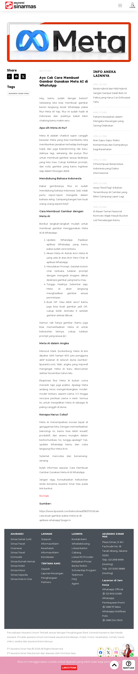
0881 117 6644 (113, 606)
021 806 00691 (114, 593)
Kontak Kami (79, 539)
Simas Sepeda (19, 574)
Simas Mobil (18, 565)
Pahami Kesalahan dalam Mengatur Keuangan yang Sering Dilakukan (108, 121)
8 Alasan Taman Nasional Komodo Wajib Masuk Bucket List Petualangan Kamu (110, 216)
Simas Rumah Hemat (23, 561)
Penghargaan (49, 577)
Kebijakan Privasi (81, 561)
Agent (75, 583)
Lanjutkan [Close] (69, 667)
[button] (132, 5)
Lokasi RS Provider (82, 557)
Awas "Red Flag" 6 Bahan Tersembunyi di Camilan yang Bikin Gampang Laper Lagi (110, 192)
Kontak (44, 496)
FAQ (74, 579)
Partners (46, 582)
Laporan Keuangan (52, 573)
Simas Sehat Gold (21, 539)
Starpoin (46, 539)
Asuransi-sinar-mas (19, 93)
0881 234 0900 (114, 620)
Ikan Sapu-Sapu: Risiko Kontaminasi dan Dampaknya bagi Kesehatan (110, 144)
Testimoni (77, 574)
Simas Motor (18, 570)
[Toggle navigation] (120, 5)
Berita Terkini (79, 565)
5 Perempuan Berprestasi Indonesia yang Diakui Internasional (108, 168)
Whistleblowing (81, 543)
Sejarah (45, 568)
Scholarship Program (84, 570)
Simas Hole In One (21, 579)
